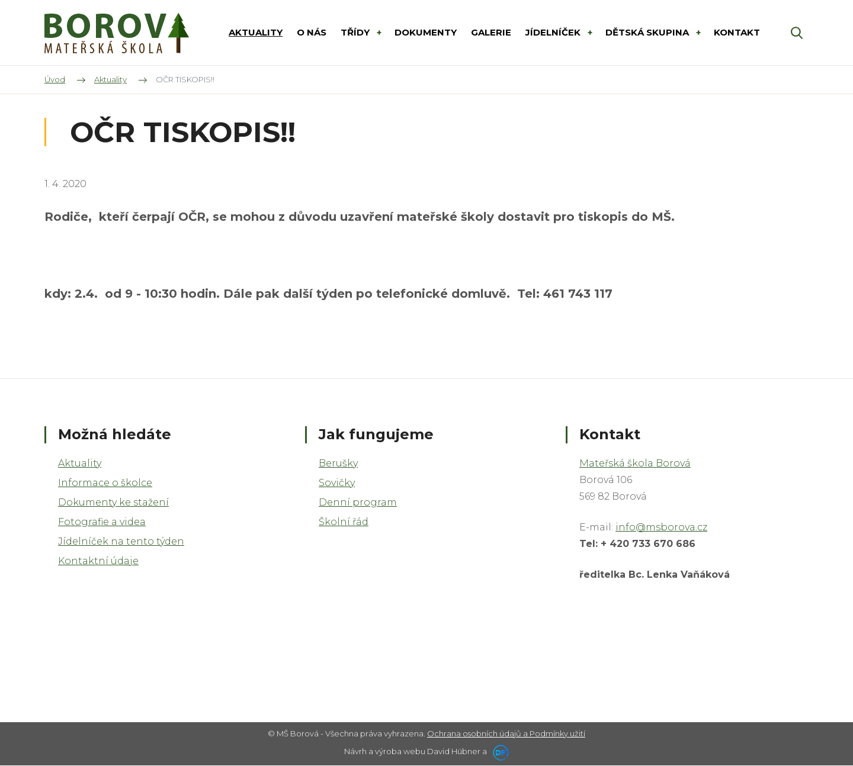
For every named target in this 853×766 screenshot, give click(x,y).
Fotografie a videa (102, 521)
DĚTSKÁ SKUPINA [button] (648, 32)
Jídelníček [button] (554, 32)
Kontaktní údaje (98, 561)
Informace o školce (105, 482)
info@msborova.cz (661, 527)
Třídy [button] (356, 32)
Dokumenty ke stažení (113, 502)
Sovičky (337, 482)
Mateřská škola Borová (635, 463)
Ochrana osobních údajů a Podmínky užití (506, 733)
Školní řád (343, 521)
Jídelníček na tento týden (121, 541)
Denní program (358, 502)
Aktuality (79, 463)
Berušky (338, 463)
